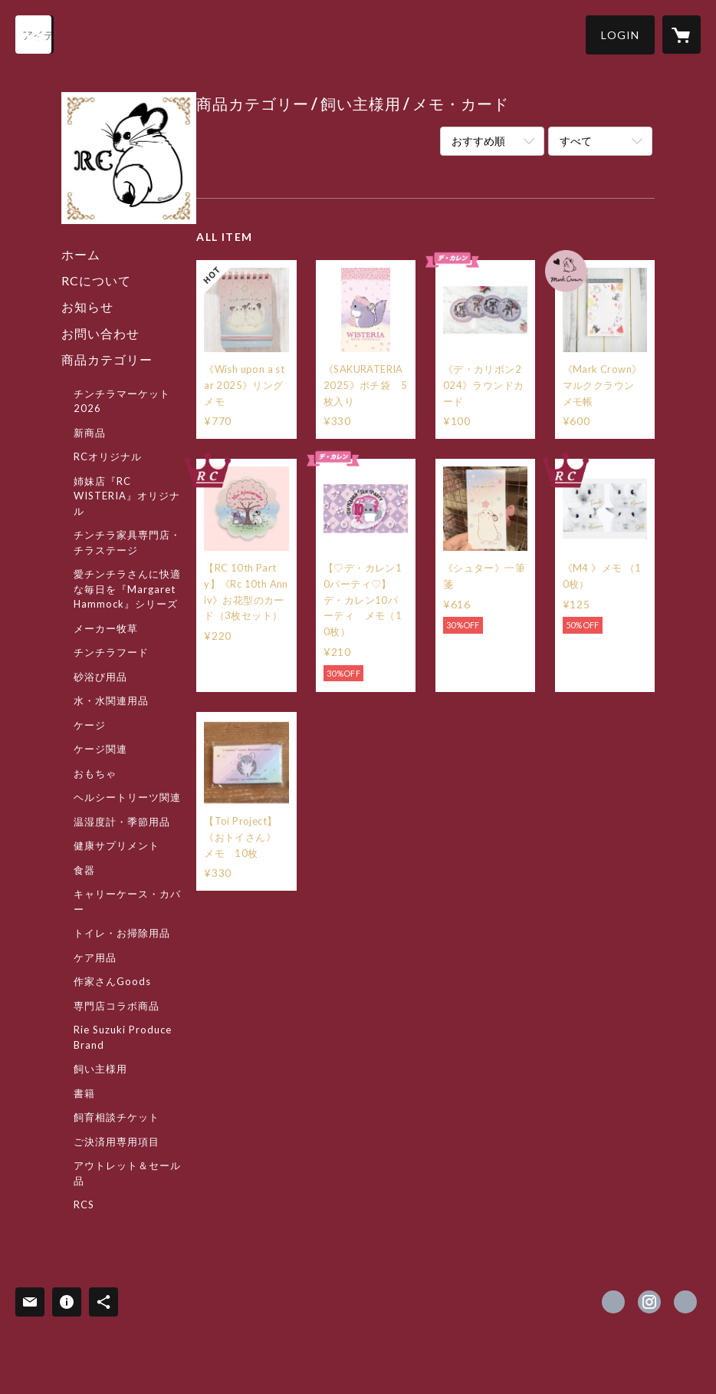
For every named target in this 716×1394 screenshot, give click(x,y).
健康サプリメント (116, 845)
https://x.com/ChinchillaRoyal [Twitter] (613, 1301)
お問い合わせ (100, 333)
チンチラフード (111, 652)
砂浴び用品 (100, 677)
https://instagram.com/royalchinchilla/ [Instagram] (649, 1301)
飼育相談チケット (116, 1117)
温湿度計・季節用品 (122, 822)
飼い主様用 (100, 1069)
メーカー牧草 (106, 628)
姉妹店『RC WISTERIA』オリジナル (127, 496)
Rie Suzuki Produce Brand (123, 1037)
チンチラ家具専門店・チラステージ (127, 542)
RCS (84, 1204)
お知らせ (87, 306)
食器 (84, 870)
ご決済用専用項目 (116, 1141)
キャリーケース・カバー (127, 901)
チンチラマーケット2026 (122, 401)
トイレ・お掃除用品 (122, 933)
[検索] (34, 34)
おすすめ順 (478, 140)
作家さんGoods (112, 981)
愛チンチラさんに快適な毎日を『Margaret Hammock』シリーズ (127, 589)
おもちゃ (95, 773)
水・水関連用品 (111, 700)
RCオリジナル (108, 456)
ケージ (90, 725)
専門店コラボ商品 (116, 1006)
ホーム (80, 254)
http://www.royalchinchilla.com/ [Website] (685, 1301)
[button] (620, 34)
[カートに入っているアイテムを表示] (681, 34)
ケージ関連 (100, 749)
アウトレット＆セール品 (127, 1173)
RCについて (96, 280)
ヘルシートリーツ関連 (127, 797)
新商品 (90, 433)
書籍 (84, 1093)
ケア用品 (95, 957)
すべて (576, 140)
